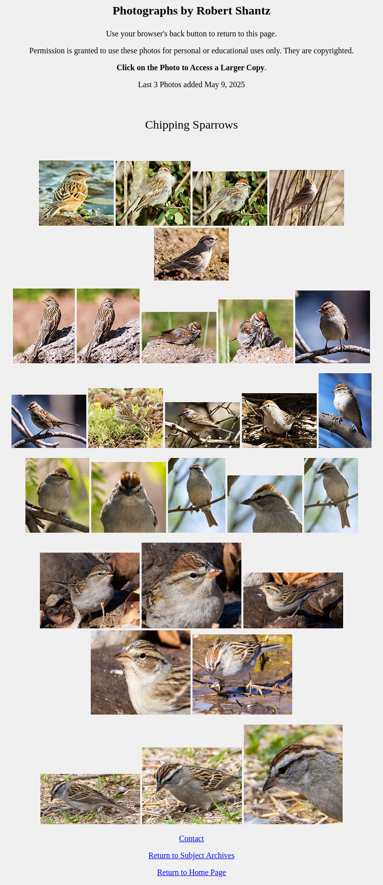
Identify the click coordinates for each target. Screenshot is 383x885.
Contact (191, 838)
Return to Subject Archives (192, 855)
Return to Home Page (191, 872)
